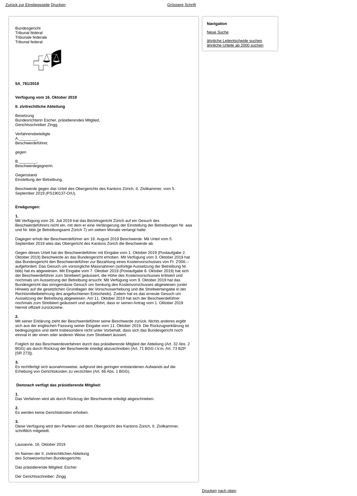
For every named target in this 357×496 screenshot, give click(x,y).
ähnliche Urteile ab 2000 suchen (235, 45)
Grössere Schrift (181, 4)
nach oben (227, 490)
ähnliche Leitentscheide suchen (234, 40)
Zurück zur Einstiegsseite (27, 4)
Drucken (58, 4)
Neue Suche (218, 32)
